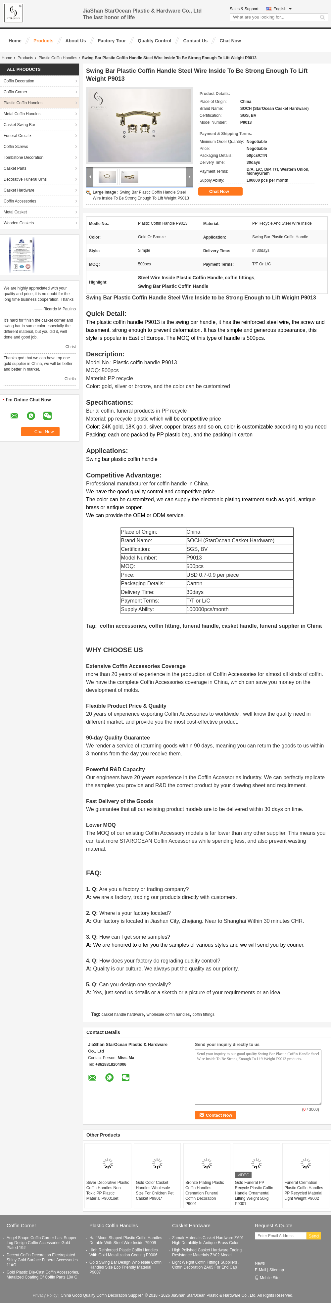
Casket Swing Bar (19, 124)
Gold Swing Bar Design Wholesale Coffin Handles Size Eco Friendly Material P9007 (125, 1267)
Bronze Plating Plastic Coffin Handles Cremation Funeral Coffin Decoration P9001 (204, 1193)
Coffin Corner (15, 92)
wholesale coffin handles (168, 1014)
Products (43, 40)
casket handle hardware (123, 1014)
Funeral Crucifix (17, 135)
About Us (76, 40)
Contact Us (195, 40)
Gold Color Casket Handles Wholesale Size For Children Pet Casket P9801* (154, 1190)
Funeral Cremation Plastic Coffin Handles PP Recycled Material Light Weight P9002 (303, 1190)
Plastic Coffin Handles (57, 58)
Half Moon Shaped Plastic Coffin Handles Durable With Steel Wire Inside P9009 (125, 1240)
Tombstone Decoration (23, 157)
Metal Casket (15, 212)
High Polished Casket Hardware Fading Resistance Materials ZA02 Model (207, 1252)
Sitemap (276, 1270)
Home (15, 40)
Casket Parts (15, 168)
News (260, 1263)
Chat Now (230, 40)
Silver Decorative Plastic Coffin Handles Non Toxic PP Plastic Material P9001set (107, 1190)
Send (313, 1236)
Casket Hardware (19, 190)
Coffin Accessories (20, 201)
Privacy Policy (45, 1295)
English (282, 9)
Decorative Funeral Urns (25, 179)
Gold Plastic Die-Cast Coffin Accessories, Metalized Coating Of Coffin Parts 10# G (43, 1275)
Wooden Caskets (19, 223)
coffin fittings (203, 1014)
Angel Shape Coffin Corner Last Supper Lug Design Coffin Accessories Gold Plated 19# (41, 1243)
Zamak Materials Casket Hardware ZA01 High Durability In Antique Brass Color (208, 1240)
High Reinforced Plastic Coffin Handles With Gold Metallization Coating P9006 (123, 1252)
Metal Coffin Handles (22, 114)
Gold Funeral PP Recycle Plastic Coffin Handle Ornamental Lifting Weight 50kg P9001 (254, 1193)
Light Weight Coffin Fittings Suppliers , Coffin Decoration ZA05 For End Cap (205, 1265)
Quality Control (154, 40)
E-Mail (260, 1270)
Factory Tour (112, 40)
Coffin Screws (16, 146)
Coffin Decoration (19, 81)
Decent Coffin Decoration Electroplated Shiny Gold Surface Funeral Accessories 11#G (42, 1260)
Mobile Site (267, 1278)
